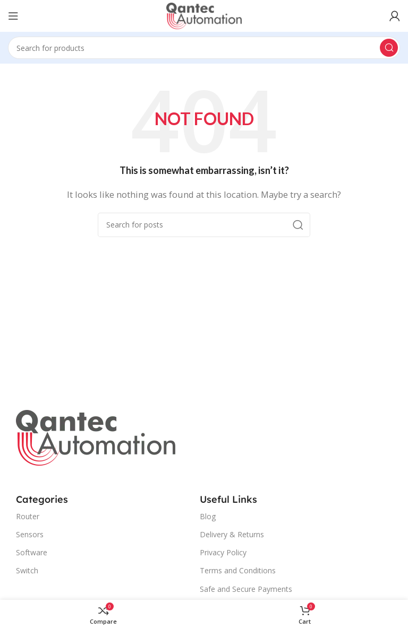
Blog (208, 516)
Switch (27, 570)
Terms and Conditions (238, 570)
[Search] (204, 48)
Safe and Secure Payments (246, 589)
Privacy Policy (223, 552)
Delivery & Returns (232, 534)
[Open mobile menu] (13, 16)
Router (27, 516)
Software (31, 552)
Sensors (30, 534)
